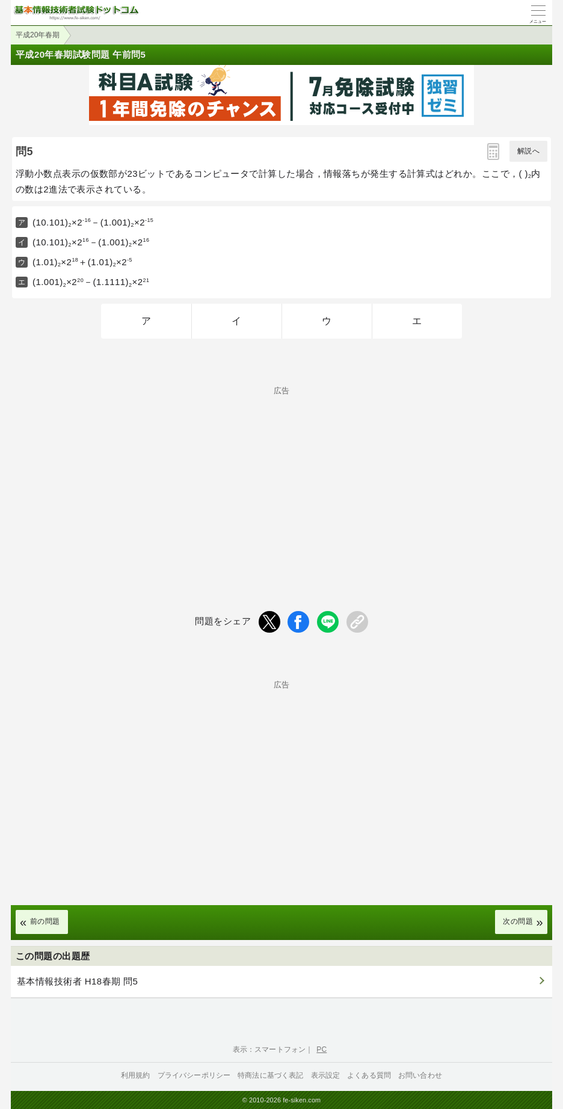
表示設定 (325, 1075)
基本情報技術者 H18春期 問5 (77, 981)
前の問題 (45, 921)
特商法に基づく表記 (270, 1075)
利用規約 (135, 1075)
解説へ (528, 151)
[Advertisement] (281, 479)
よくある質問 (369, 1075)
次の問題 (518, 921)
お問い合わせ (420, 1075)
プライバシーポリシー (194, 1075)
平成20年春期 (38, 35)
